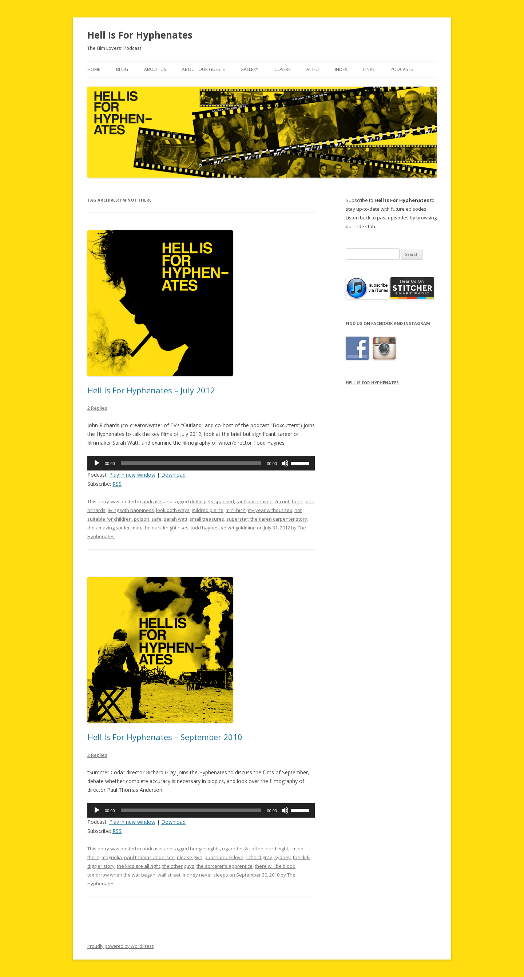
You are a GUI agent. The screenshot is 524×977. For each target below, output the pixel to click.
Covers (282, 69)
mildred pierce (207, 510)
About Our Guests (203, 69)
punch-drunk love (224, 857)
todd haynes (205, 527)
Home (93, 69)
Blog (122, 69)
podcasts (152, 501)
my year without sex (270, 510)
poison (141, 519)
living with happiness (131, 510)
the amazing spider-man (114, 527)
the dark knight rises (165, 527)
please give (189, 857)
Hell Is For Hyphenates (139, 34)
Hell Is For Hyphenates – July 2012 (151, 390)
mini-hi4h (236, 510)
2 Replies (97, 408)
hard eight (277, 848)
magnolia (112, 857)
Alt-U (312, 69)
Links (368, 69)
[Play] (96, 463)
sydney (282, 857)
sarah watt (175, 519)
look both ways (173, 510)
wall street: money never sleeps (193, 874)
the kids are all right (138, 866)
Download (173, 474)
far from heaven (254, 501)
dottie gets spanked (212, 501)
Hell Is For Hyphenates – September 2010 (164, 736)
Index (341, 69)
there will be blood (275, 866)
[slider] (191, 463)
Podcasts (401, 69)
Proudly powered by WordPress (120, 946)
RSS (117, 483)
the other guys (178, 866)
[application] (201, 463)
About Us (155, 69)
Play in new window (132, 474)
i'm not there (288, 501)
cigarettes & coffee (242, 848)
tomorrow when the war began (121, 874)
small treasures (207, 519)
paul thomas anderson (149, 857)
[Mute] (285, 463)
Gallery (249, 69)
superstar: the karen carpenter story (266, 519)
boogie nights (205, 848)
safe (156, 519)
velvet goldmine (238, 527)
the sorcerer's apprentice (224, 866)
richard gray (259, 857)
